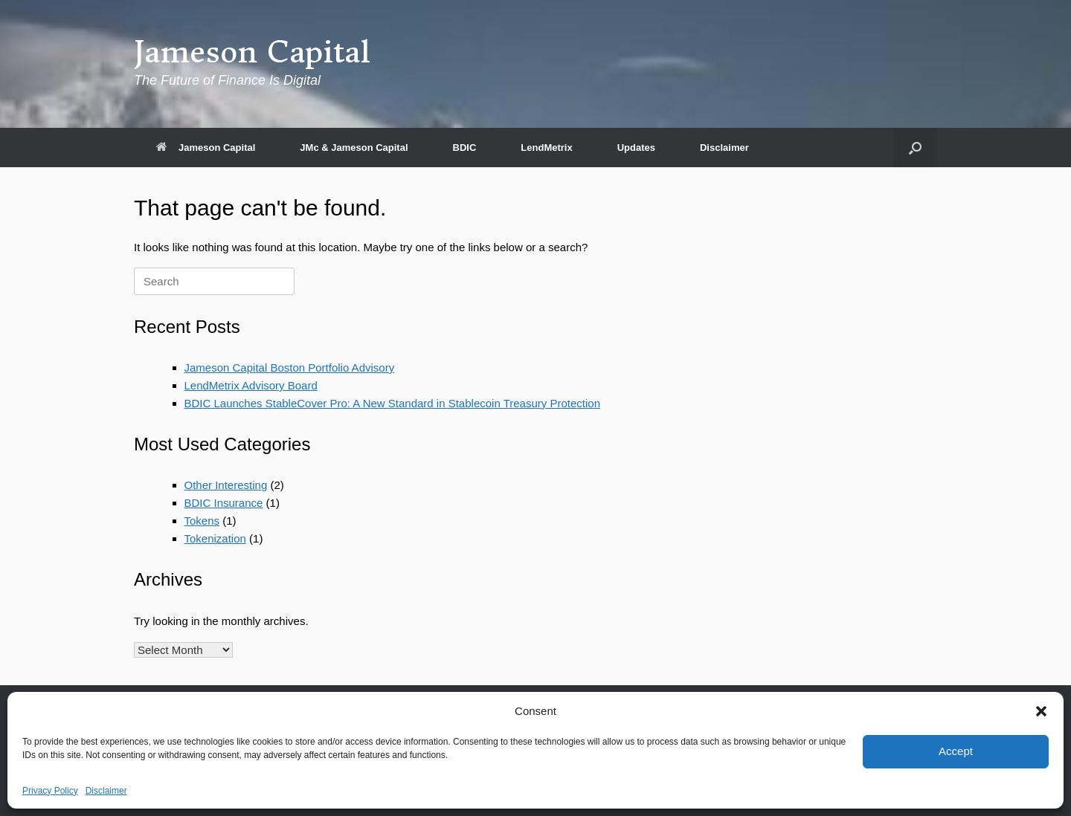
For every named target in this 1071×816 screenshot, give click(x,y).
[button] (1041, 711)
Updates (636, 147)
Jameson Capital (205, 147)
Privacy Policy (50, 791)
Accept (956, 751)
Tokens (202, 520)
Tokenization (215, 538)
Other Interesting (226, 485)
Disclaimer (106, 791)
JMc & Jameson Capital (354, 147)
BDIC (465, 147)
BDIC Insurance (223, 502)
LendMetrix (546, 147)
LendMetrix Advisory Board (251, 385)
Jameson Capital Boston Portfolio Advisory (289, 367)
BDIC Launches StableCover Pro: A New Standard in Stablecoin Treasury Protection (392, 403)
